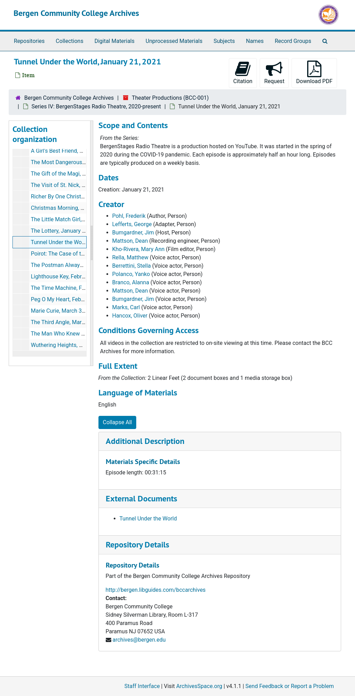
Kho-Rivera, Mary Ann (138, 249)
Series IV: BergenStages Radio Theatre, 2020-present (96, 106)
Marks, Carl (126, 307)
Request (274, 72)
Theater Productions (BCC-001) (170, 98)
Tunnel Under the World (148, 518)
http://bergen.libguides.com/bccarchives (156, 590)
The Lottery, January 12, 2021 (67, 230)
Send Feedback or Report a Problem (289, 686)
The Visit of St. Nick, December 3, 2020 (79, 185)
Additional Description (145, 441)
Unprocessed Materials (174, 41)
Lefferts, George (132, 224)
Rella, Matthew (130, 257)
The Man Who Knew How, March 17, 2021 (82, 333)
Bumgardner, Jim (133, 232)
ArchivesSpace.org (199, 686)
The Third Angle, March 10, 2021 (70, 322)
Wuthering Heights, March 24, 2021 (74, 345)
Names (255, 41)
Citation (242, 72)
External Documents (141, 498)
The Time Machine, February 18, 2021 (77, 288)
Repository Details (137, 544)
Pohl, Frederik (129, 216)
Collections (70, 41)
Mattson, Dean (130, 241)
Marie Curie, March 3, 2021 (64, 310)
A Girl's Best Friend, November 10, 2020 (79, 151)
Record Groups (293, 41)
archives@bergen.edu (138, 639)
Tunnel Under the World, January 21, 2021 (82, 242)
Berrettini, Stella (131, 265)
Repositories (29, 41)
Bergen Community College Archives (76, 13)
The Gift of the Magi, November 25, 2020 (80, 173)
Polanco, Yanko (131, 274)
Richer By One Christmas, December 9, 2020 (85, 196)
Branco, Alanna (130, 282)
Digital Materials (114, 41)
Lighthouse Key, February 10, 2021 (73, 276)
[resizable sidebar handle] (91, 243)
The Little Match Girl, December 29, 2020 (81, 219)
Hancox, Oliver (130, 315)
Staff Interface (142, 686)
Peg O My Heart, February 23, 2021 (73, 299)
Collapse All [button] (117, 422)
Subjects (224, 41)
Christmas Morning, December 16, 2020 (79, 208)
